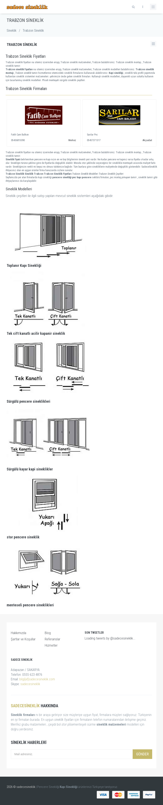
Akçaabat (147, 140)
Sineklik (11, 31)
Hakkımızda (18, 633)
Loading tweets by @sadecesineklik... (110, 638)
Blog (48, 633)
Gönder (142, 754)
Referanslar (52, 639)
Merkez (72, 140)
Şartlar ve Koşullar (23, 639)
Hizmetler (51, 645)
